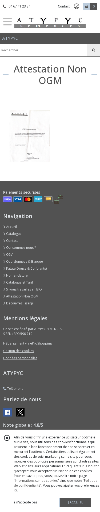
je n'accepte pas (25, 502)
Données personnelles (20, 358)
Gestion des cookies (18, 351)
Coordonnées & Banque (23, 261)
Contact (64, 6)
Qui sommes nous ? (19, 247)
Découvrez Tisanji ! (18, 303)
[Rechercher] (93, 50)
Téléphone (13, 388)
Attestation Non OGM (20, 296)
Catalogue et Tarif (18, 282)
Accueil (10, 226)
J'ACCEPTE (75, 502)
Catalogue (12, 233)
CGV (8, 254)
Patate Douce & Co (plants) (25, 268)
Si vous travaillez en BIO (22, 289)
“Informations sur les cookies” (36, 480)
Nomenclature (15, 275)
